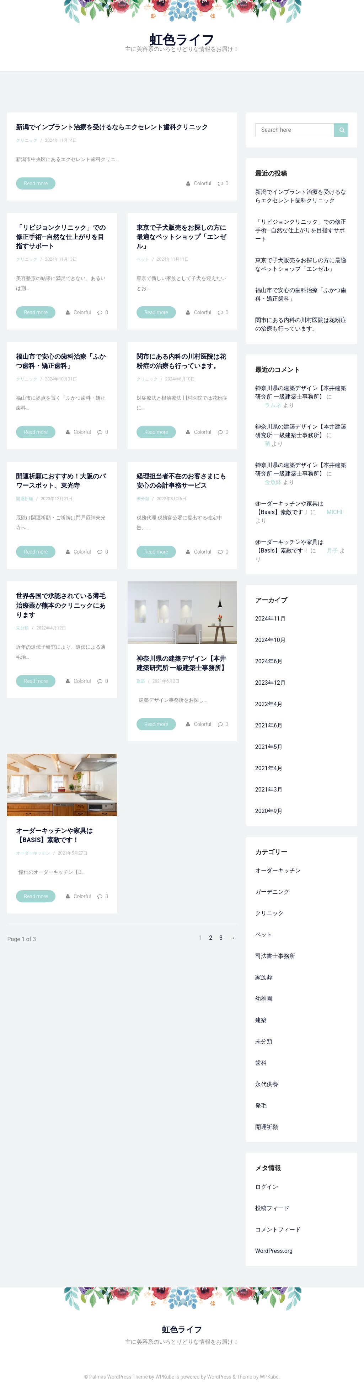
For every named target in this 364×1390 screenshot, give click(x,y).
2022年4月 (269, 704)
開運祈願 (24, 498)
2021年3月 (269, 789)
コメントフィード (278, 1229)
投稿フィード (272, 1208)
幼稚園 (263, 998)
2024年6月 (269, 661)
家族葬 (263, 977)
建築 (140, 681)
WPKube (269, 1377)
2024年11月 (270, 618)
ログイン (266, 1186)
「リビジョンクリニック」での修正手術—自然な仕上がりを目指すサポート (61, 237)
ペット (142, 259)
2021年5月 (269, 746)
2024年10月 (270, 640)
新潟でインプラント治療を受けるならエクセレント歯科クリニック (112, 127)
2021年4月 (269, 768)
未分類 (142, 498)
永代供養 (266, 1084)
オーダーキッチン (33, 853)
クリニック (26, 140)
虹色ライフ (182, 40)
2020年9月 (269, 811)
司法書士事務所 (275, 956)
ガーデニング (272, 891)
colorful (202, 183)
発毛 (261, 1105)
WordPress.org (274, 1251)
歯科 (261, 1062)
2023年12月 (270, 682)
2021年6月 (269, 725)
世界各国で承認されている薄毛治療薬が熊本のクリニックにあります (61, 605)
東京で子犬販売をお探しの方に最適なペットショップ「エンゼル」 (181, 237)
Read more (36, 183)
